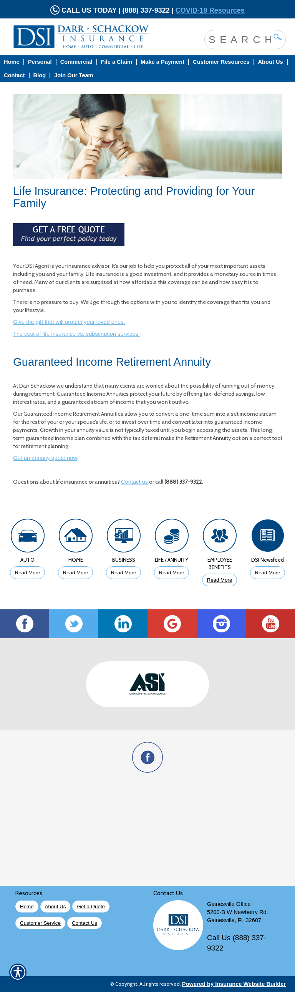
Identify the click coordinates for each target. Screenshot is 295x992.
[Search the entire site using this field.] (239, 39)
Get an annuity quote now (45, 458)
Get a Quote (91, 906)
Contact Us (84, 923)
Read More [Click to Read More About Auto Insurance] (27, 573)
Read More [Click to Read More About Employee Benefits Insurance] (219, 580)
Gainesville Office (229, 904)
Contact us (134, 482)
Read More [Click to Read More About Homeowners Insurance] (75, 573)
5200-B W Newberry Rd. (237, 912)
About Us (55, 906)
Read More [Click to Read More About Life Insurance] (171, 573)
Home (27, 906)
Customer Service (40, 923)
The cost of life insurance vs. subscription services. (76, 334)
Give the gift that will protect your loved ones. (69, 322)
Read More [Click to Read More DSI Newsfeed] (267, 573)
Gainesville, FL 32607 (234, 920)
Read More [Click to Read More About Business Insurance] (123, 573)
